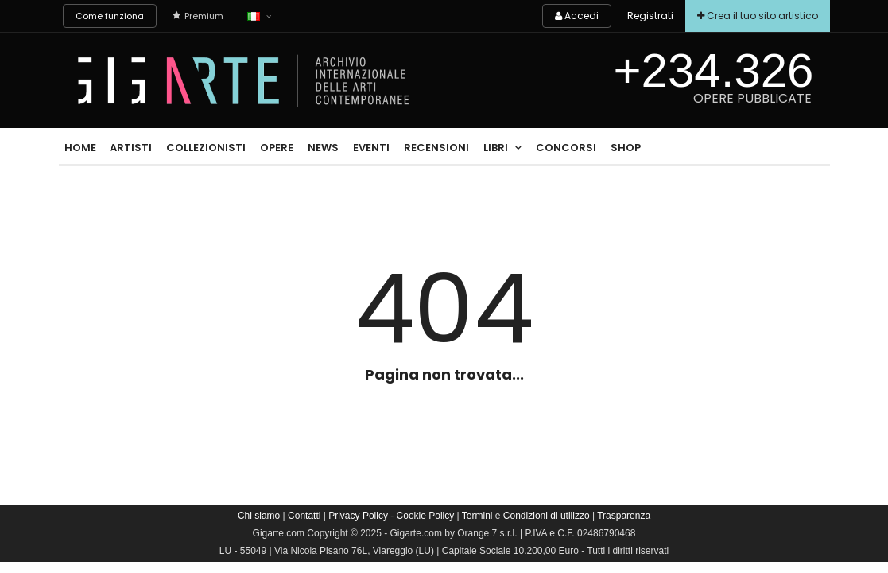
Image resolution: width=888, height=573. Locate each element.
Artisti (131, 147)
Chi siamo (259, 515)
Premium (198, 16)
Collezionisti (206, 147)
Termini (477, 515)
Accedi (577, 15)
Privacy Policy (358, 515)
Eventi (371, 147)
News (323, 147)
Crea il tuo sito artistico (757, 15)
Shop (626, 147)
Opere (276, 147)
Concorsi (566, 147)
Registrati (650, 15)
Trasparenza (623, 515)
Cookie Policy (426, 515)
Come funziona (110, 16)
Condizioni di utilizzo (546, 515)
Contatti (304, 515)
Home (80, 147)
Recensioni (436, 147)
